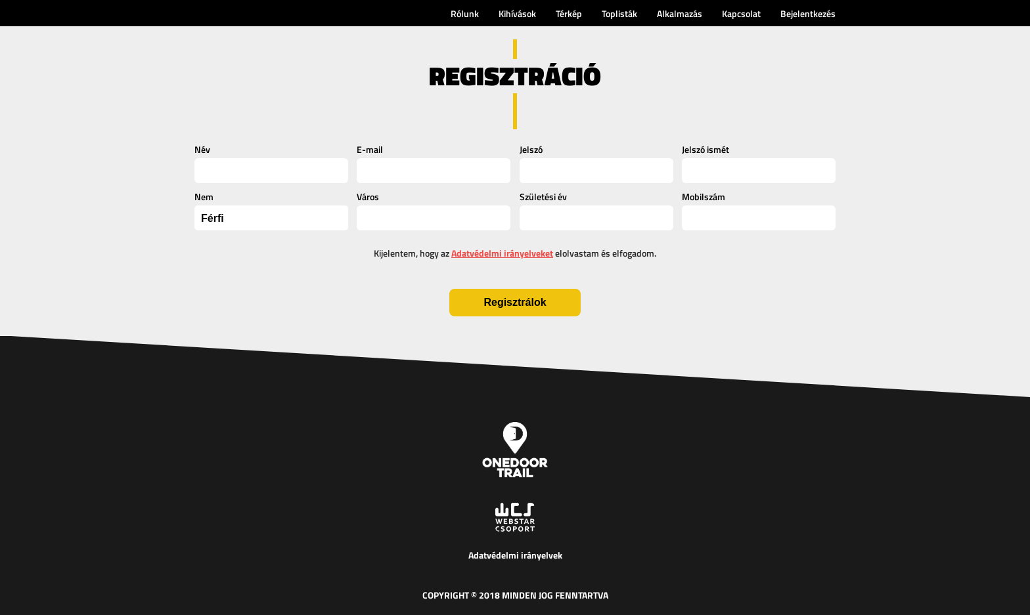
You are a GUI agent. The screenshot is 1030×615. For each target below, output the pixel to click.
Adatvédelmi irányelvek (515, 555)
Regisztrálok (514, 302)
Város (368, 196)
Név (202, 149)
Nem (203, 196)
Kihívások (517, 13)
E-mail (370, 149)
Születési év (543, 196)
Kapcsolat (741, 13)
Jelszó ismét (705, 149)
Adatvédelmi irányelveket (502, 253)
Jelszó (531, 149)
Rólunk (465, 13)
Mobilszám (703, 196)
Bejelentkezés (808, 13)
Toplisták (619, 13)
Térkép (569, 13)
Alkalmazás (679, 13)
